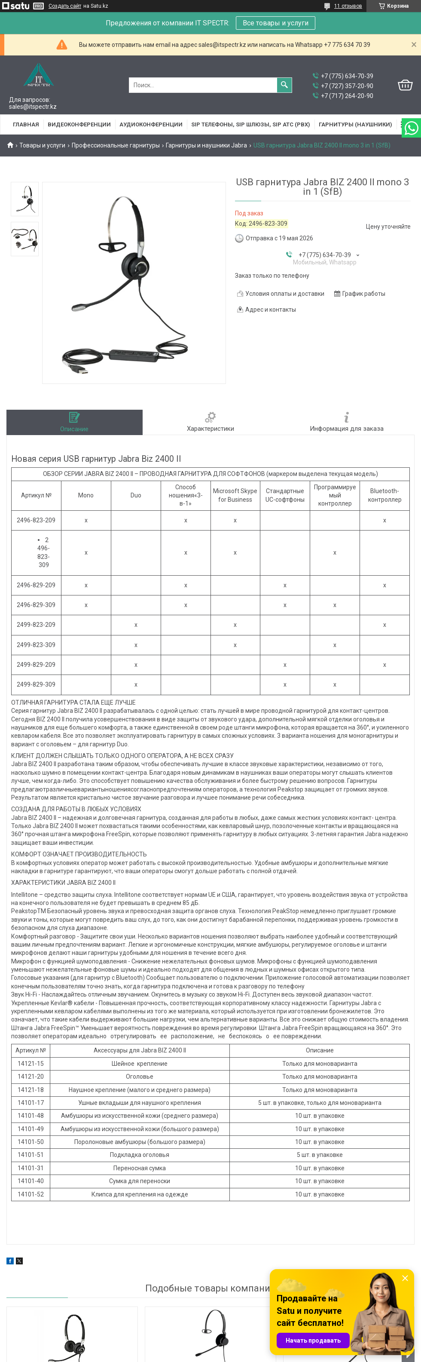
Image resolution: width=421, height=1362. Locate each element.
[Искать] (284, 85)
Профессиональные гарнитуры (116, 145)
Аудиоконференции (151, 124)
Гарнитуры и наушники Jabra (206, 145)
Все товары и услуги (275, 23)
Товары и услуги (42, 145)
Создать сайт (65, 6)
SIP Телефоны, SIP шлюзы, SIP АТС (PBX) (250, 124)
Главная (26, 124)
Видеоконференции (79, 124)
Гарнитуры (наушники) (355, 124)
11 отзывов (348, 6)
